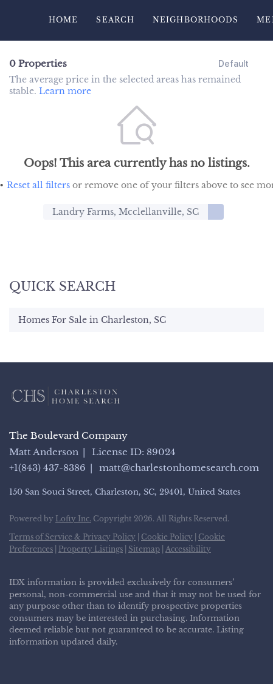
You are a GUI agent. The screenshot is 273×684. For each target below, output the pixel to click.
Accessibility (188, 549)
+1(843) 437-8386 (47, 467)
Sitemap (144, 549)
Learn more (65, 91)
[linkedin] (39, 660)
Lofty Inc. (73, 518)
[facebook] (15, 660)
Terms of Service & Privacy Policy (72, 536)
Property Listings (90, 549)
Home (63, 19)
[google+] (137, 660)
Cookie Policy (167, 536)
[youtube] (112, 660)
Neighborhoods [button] (195, 19)
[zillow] (64, 660)
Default (233, 64)
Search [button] (115, 19)
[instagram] (88, 660)
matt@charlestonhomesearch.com (179, 467)
